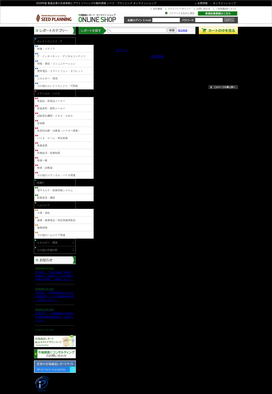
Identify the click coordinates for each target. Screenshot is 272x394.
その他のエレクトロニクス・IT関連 (57, 85)
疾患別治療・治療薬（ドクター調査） (59, 130)
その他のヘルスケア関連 (51, 235)
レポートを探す (92, 30)
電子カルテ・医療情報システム (55, 190)
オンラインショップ (224, 3)
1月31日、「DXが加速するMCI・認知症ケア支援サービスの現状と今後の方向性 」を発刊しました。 (54, 276)
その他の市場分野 (47, 250)
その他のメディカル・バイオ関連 (56, 175)
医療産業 (42, 145)
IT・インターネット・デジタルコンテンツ (61, 56)
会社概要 (157, 8)
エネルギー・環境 (47, 78)
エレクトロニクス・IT (49, 41)
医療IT (40, 182)
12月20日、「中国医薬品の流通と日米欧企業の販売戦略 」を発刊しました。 (54, 317)
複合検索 (182, 30)
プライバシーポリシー (179, 8)
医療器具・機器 (46, 197)
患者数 (41, 123)
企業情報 (202, 3)
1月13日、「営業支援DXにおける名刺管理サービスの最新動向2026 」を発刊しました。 (54, 296)
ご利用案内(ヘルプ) (226, 8)
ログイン (122, 50)
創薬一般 (42, 160)
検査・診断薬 (44, 167)
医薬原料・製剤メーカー (51, 108)
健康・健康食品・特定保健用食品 (56, 220)
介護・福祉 (43, 212)
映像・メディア (46, 48)
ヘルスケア (43, 205)
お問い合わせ (203, 8)
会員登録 (157, 56)
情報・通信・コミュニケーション (56, 63)
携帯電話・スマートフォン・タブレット (60, 71)
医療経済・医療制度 (48, 152)
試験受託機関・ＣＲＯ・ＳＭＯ (55, 115)
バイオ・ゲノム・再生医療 (52, 138)
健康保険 (42, 227)
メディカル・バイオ (48, 93)
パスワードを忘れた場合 (181, 13)
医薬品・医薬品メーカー (51, 101)
